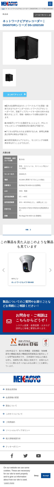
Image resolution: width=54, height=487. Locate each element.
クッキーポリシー (13, 447)
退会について (11, 406)
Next (49, 270)
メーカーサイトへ (41, 15)
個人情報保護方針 (13, 438)
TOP (3, 9)
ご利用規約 (10, 422)
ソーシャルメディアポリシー (18, 430)
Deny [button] (36, 476)
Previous (4, 270)
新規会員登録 (11, 389)
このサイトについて (14, 414)
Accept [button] (46, 476)
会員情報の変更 (12, 397)
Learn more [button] (9, 483)
